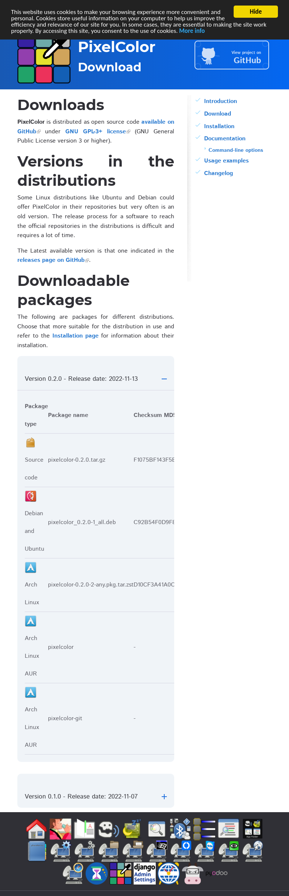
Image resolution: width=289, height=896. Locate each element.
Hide (256, 12)
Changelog (218, 173)
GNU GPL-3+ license (95, 131)
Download (217, 114)
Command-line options (236, 150)
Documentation (224, 138)
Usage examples (226, 161)
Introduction (220, 101)
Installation (219, 126)
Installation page (75, 336)
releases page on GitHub (51, 260)
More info (192, 31)
